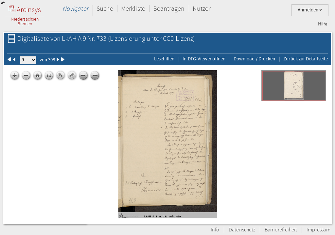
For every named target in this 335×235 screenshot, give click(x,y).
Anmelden (310, 10)
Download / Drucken (254, 58)
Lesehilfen (164, 58)
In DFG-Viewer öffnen (204, 58)
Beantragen (169, 9)
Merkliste (133, 9)
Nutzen (202, 9)
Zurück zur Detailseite (305, 58)
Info (215, 230)
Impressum (318, 230)
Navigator (76, 9)
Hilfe (322, 24)
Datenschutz (242, 230)
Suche (105, 9)
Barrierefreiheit (281, 230)
